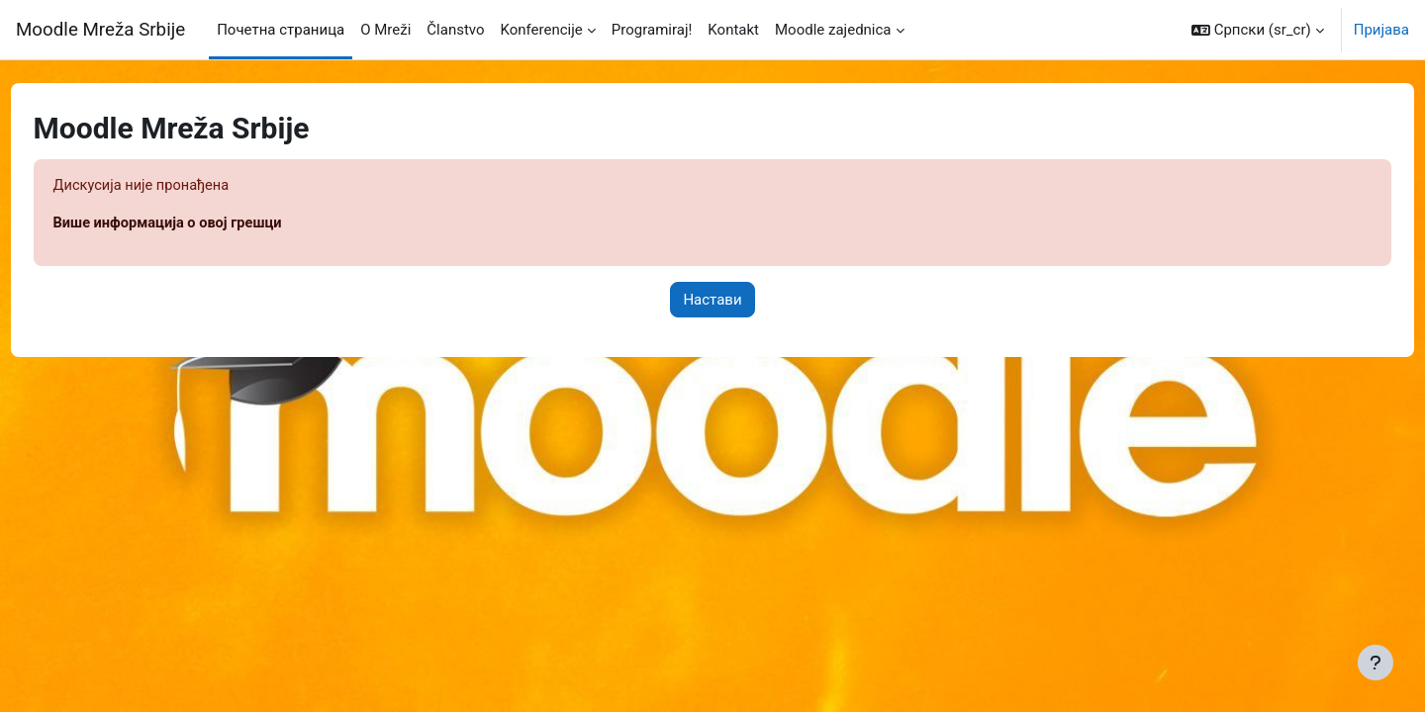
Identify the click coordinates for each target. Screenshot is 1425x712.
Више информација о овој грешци (208, 224)
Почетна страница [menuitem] (280, 30)
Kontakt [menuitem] (733, 30)
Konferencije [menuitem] (542, 30)
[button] (1258, 29)
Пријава (1381, 30)
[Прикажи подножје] (1375, 662)
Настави (712, 301)
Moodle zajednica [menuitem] (833, 30)
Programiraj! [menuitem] (652, 30)
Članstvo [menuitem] (455, 30)
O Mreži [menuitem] (385, 30)
